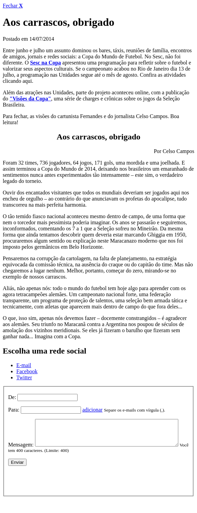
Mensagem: (21, 422)
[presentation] (60, 490)
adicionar (92, 410)
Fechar (13, 5)
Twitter (24, 377)
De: (12, 397)
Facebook (26, 371)
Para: (13, 410)
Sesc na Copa (45, 62)
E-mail (23, 365)
